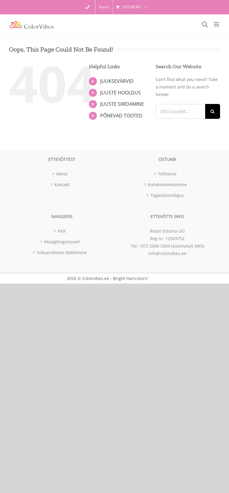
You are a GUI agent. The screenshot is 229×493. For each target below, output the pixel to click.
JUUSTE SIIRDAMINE (122, 104)
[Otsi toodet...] (180, 111)
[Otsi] (212, 111)
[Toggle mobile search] (205, 24)
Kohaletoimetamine (167, 184)
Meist (61, 174)
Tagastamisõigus (167, 195)
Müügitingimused (62, 242)
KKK (62, 231)
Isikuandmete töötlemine (62, 252)
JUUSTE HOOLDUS (120, 92)
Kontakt (61, 184)
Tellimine (167, 174)
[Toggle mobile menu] (217, 24)
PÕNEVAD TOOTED (121, 115)
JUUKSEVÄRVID (117, 81)
